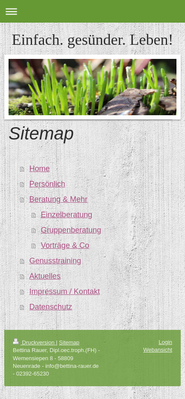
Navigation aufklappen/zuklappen (92, 11)
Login (165, 342)
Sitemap (69, 342)
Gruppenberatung (71, 230)
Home (39, 168)
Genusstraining (55, 260)
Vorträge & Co (65, 245)
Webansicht (157, 350)
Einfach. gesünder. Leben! (92, 39)
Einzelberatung (66, 214)
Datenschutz (50, 307)
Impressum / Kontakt (64, 291)
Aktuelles (45, 276)
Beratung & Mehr (58, 199)
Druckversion (34, 342)
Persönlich (47, 184)
